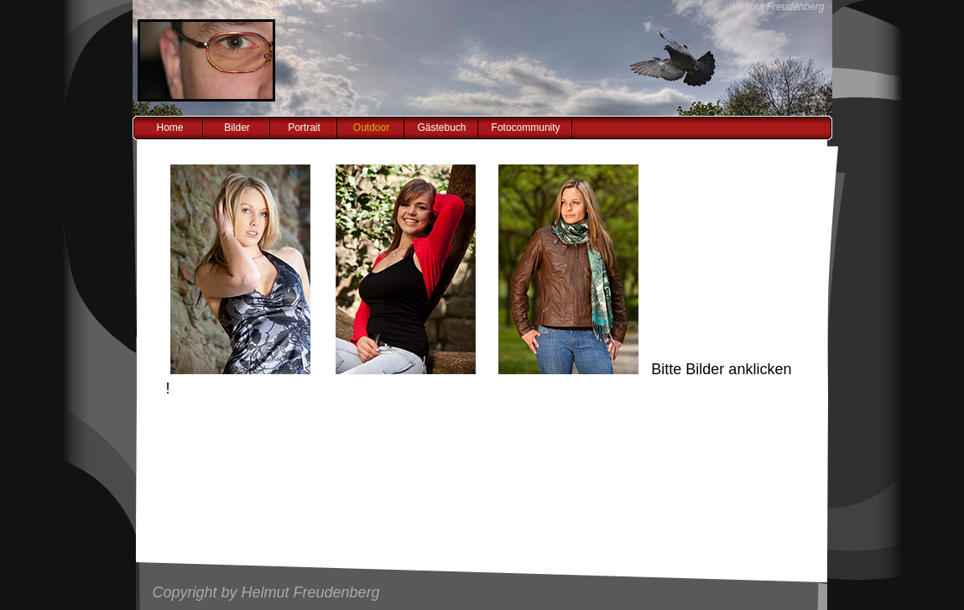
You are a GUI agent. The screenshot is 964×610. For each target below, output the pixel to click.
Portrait (304, 127)
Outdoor (371, 127)
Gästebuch (442, 127)
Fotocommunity (526, 127)
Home (169, 127)
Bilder (237, 127)
